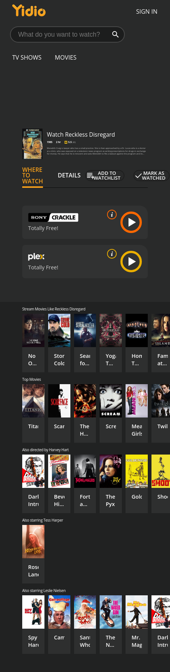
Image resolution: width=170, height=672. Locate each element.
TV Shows (26, 57)
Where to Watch (32, 176)
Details (69, 175)
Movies (66, 57)
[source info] (110, 214)
